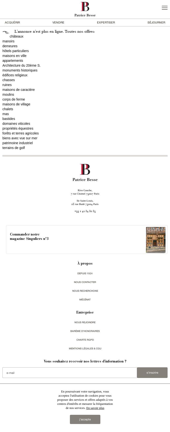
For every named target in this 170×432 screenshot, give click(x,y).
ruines (7, 85)
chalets (7, 109)
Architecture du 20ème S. (21, 65)
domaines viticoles (16, 124)
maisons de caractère (18, 90)
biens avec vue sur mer (19, 138)
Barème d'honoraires (85, 331)
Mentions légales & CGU (85, 348)
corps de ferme (13, 99)
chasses (8, 80)
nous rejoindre (85, 322)
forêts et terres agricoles (20, 133)
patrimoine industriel (17, 143)
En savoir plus (95, 408)
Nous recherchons (85, 290)
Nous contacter (85, 282)
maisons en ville (14, 56)
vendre (58, 22)
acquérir (12, 22)
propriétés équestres (17, 128)
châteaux (16, 36)
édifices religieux (15, 75)
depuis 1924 (85, 273)
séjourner (156, 22)
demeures (9, 46)
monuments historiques (19, 70)
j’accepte (85, 419)
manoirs (8, 41)
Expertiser (106, 22)
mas (5, 114)
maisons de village (16, 104)
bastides (8, 119)
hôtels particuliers (15, 51)
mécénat (85, 299)
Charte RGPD (85, 339)
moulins (8, 94)
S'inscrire (152, 372)
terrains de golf (13, 148)
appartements (12, 61)
